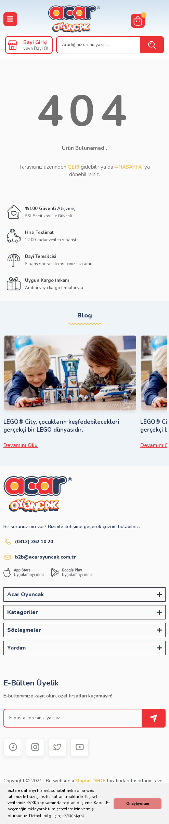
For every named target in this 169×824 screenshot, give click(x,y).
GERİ (73, 167)
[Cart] (138, 21)
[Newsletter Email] (84, 718)
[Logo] (74, 19)
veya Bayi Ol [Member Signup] (36, 48)
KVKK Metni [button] (73, 816)
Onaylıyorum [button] (137, 803)
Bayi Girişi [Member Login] (35, 42)
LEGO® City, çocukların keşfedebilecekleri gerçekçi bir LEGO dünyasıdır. (61, 426)
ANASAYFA (128, 167)
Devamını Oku (20, 445)
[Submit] (154, 718)
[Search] (110, 44)
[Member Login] (13, 45)
